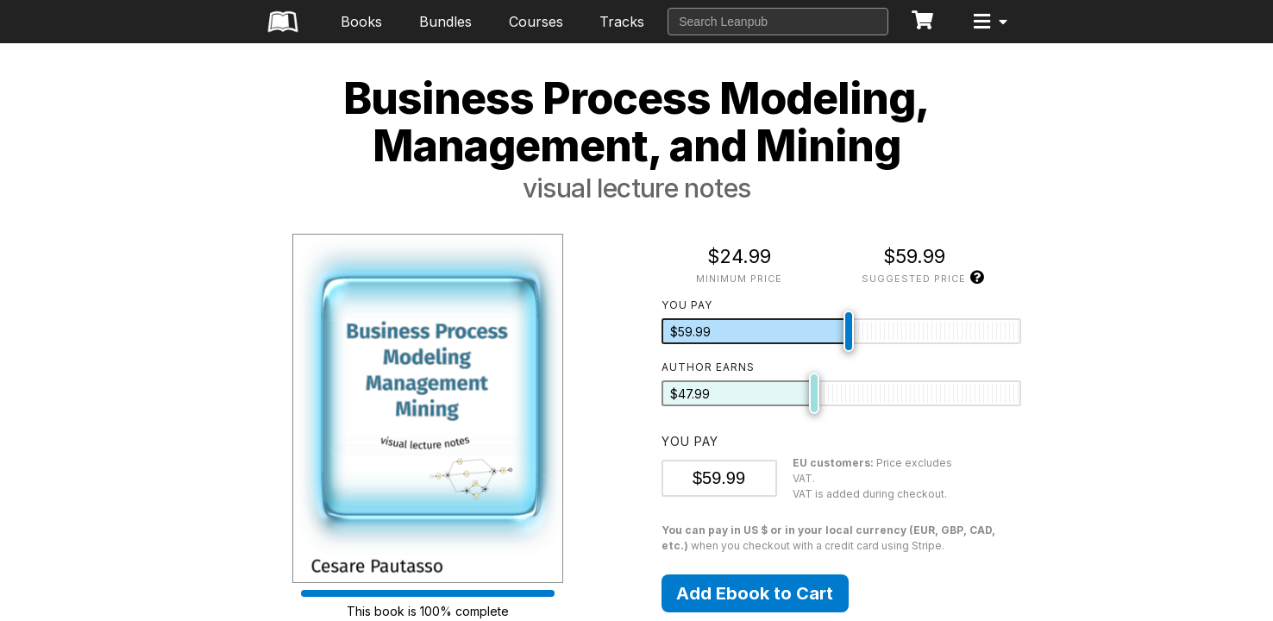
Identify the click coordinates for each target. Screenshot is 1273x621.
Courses (536, 21)
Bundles (445, 21)
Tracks (621, 21)
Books (361, 21)
